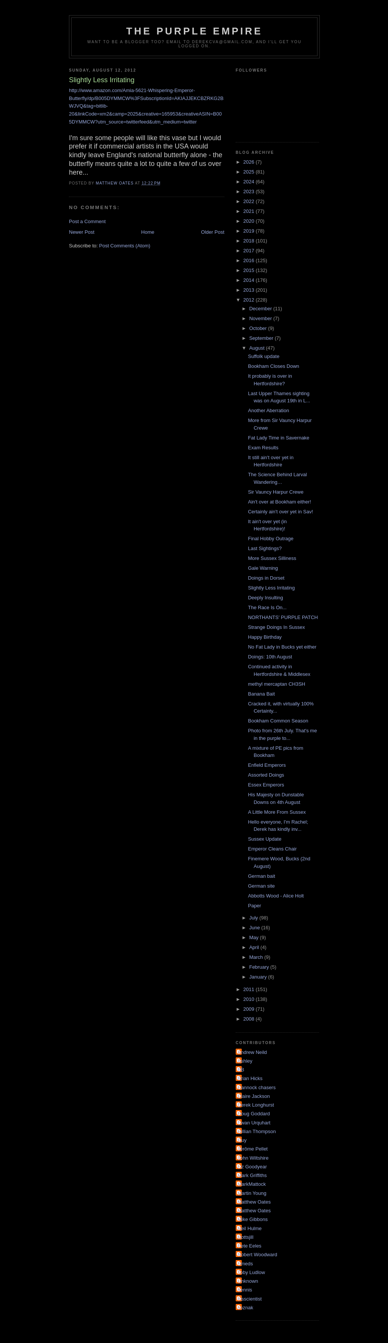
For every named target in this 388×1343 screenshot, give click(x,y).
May (254, 937)
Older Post (212, 232)
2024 (249, 181)
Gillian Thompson (257, 1131)
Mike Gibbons (253, 1219)
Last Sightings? (265, 548)
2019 (249, 231)
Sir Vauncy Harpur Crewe (275, 492)
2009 (249, 1009)
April (255, 947)
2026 (249, 162)
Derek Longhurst (256, 1105)
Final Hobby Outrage (270, 538)
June (255, 927)
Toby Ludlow (251, 1272)
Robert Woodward (257, 1254)
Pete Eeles (249, 1246)
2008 (249, 1019)
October (258, 328)
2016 (249, 260)
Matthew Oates (254, 1202)
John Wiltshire (253, 1158)
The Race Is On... (267, 607)
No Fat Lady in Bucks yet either (282, 647)
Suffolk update (263, 356)
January (258, 977)
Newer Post (81, 232)
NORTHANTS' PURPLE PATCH (283, 617)
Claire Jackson (254, 1096)
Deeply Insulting (265, 597)
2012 (249, 300)
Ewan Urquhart (254, 1123)
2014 (249, 280)
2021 (249, 211)
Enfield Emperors (267, 765)
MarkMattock (252, 1184)
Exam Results (263, 447)
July (254, 918)
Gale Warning (263, 568)
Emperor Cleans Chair (272, 849)
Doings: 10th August (270, 657)
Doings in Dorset (266, 578)
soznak (245, 1307)
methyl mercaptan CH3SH (276, 684)
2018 (249, 241)
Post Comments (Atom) (124, 246)
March (256, 957)
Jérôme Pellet (253, 1149)
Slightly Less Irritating (271, 588)
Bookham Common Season (278, 721)
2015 (249, 270)
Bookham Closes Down (273, 366)
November (261, 318)
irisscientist (250, 1299)
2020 (249, 221)
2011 (249, 989)
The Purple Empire (194, 31)
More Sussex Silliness (272, 558)
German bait (261, 876)
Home (148, 232)
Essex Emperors (266, 785)
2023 (249, 191)
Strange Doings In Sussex (276, 627)
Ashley (245, 1061)
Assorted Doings (266, 775)
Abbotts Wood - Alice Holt (276, 896)
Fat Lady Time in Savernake (278, 438)
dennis (245, 1290)
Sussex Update (264, 839)
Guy (242, 1140)
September (262, 338)
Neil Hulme (250, 1228)
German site (261, 886)
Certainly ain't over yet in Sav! (280, 511)
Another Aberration (268, 410)
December (261, 308)
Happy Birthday (265, 637)
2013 (249, 290)
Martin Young (252, 1193)
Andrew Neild (252, 1052)
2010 (249, 999)
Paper (254, 905)
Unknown (248, 1281)
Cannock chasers (256, 1087)
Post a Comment (87, 221)
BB (241, 1070)
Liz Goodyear (252, 1166)
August (257, 348)
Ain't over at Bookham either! (279, 502)
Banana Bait (261, 694)
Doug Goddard (254, 1113)
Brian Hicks (250, 1078)
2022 (249, 201)
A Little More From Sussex (276, 812)
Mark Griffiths (252, 1175)
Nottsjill (245, 1237)
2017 (249, 250)
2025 (249, 172)
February (260, 967)
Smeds (245, 1263)
